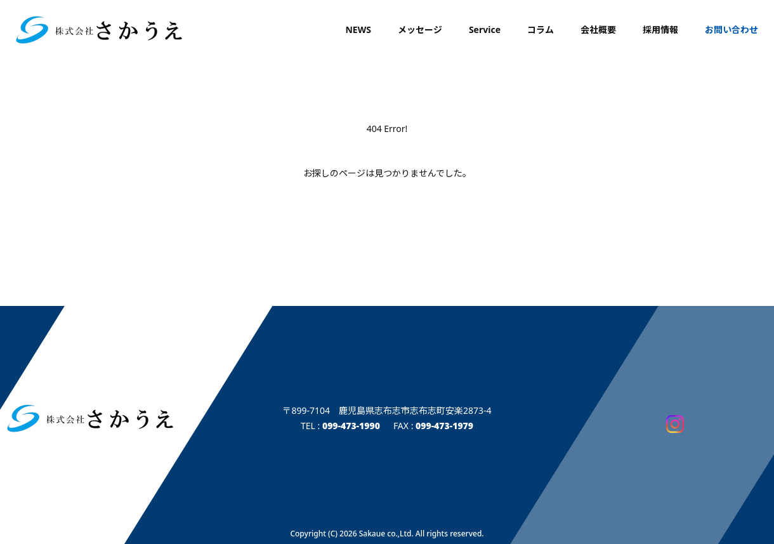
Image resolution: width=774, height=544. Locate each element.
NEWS (358, 29)
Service (485, 29)
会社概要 (598, 29)
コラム (540, 29)
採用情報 (660, 29)
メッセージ (420, 29)
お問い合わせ (731, 29)
